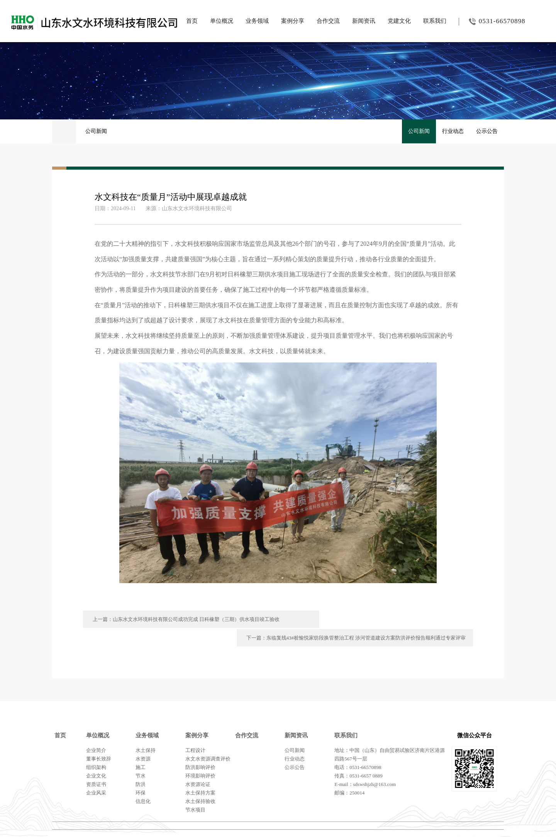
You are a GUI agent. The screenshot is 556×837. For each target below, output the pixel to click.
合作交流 (328, 21)
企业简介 (96, 731)
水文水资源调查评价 (208, 740)
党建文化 (399, 21)
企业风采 (96, 774)
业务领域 (257, 21)
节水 (141, 757)
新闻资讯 (363, 21)
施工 (141, 748)
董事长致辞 (98, 740)
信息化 (143, 782)
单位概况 (221, 21)
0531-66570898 (492, 21)
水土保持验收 (200, 782)
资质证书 (96, 765)
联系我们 (434, 21)
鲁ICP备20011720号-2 (478, 821)
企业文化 (96, 757)
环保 (141, 774)
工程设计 (195, 731)
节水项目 (195, 791)
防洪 (141, 765)
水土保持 (146, 731)
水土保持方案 (200, 774)
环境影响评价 (200, 757)
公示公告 (487, 131)
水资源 (143, 740)
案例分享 (292, 21)
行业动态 (453, 131)
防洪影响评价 (200, 748)
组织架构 (96, 748)
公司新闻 (96, 131)
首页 (192, 21)
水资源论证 (197, 765)
